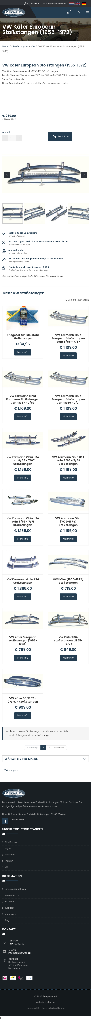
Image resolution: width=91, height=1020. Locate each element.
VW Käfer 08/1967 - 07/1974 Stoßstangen (23, 699)
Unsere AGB (33, 1008)
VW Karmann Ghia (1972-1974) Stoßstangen (68, 521)
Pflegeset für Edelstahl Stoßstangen (23, 336)
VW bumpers (10, 770)
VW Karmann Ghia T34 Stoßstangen (23, 581)
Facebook (17, 819)
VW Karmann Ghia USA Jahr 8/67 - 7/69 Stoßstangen (68, 460)
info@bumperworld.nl (54, 4)
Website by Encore (45, 1002)
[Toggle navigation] (87, 13)
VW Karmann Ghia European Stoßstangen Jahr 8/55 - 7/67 (68, 338)
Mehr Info (22, 352)
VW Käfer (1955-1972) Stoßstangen (68, 581)
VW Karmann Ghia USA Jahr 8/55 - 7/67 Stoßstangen (23, 460)
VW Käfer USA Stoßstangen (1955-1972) (68, 640)
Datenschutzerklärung (53, 1008)
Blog (7, 920)
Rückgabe (10, 908)
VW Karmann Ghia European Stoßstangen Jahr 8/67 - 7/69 (22, 399)
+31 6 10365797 (32, 4)
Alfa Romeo (11, 842)
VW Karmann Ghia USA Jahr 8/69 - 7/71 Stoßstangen (23, 521)
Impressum (10, 914)
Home (5, 46)
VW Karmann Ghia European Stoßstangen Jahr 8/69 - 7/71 (68, 399)
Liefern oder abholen (15, 889)
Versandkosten (12, 895)
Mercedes (10, 854)
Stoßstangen (20, 46)
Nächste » (59, 748)
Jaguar (8, 848)
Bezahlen (9, 901)
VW (33, 46)
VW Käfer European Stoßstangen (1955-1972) (22, 640)
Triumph (9, 861)
